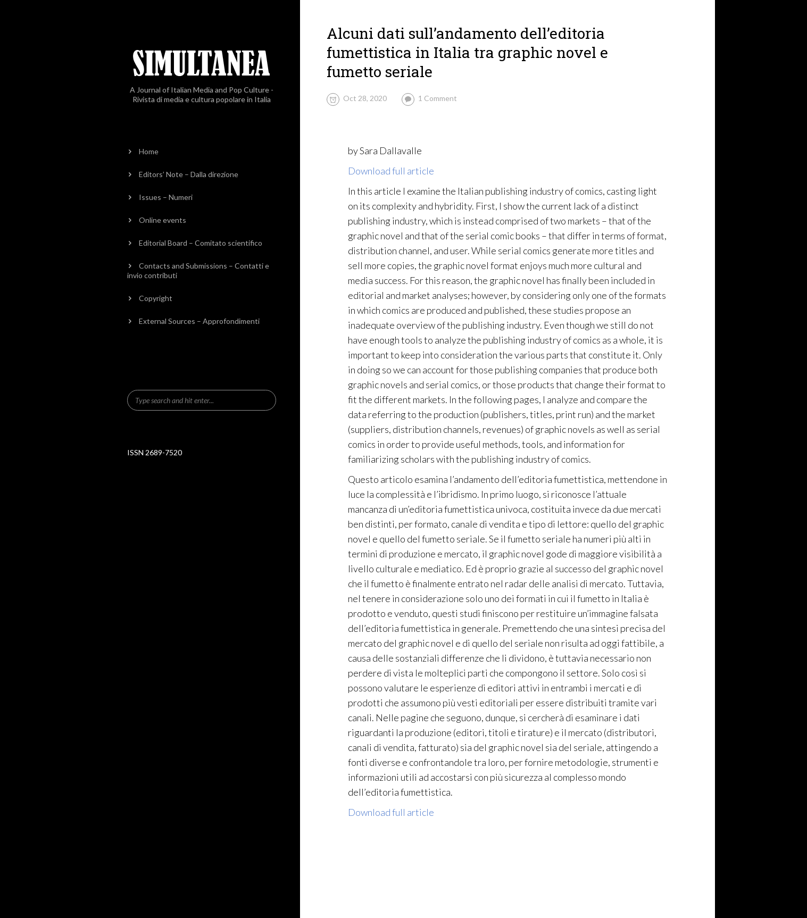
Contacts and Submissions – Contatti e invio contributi (198, 270)
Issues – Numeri (166, 197)
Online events (162, 219)
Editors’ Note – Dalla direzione (188, 174)
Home (149, 151)
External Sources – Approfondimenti (199, 321)
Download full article (391, 171)
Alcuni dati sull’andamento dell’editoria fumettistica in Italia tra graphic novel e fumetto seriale (467, 52)
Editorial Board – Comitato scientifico (200, 242)
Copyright (155, 298)
